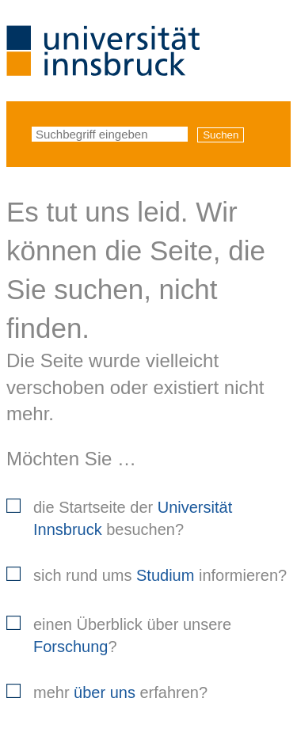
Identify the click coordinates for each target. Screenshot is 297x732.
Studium (165, 575)
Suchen (220, 135)
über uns (104, 692)
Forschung (71, 646)
